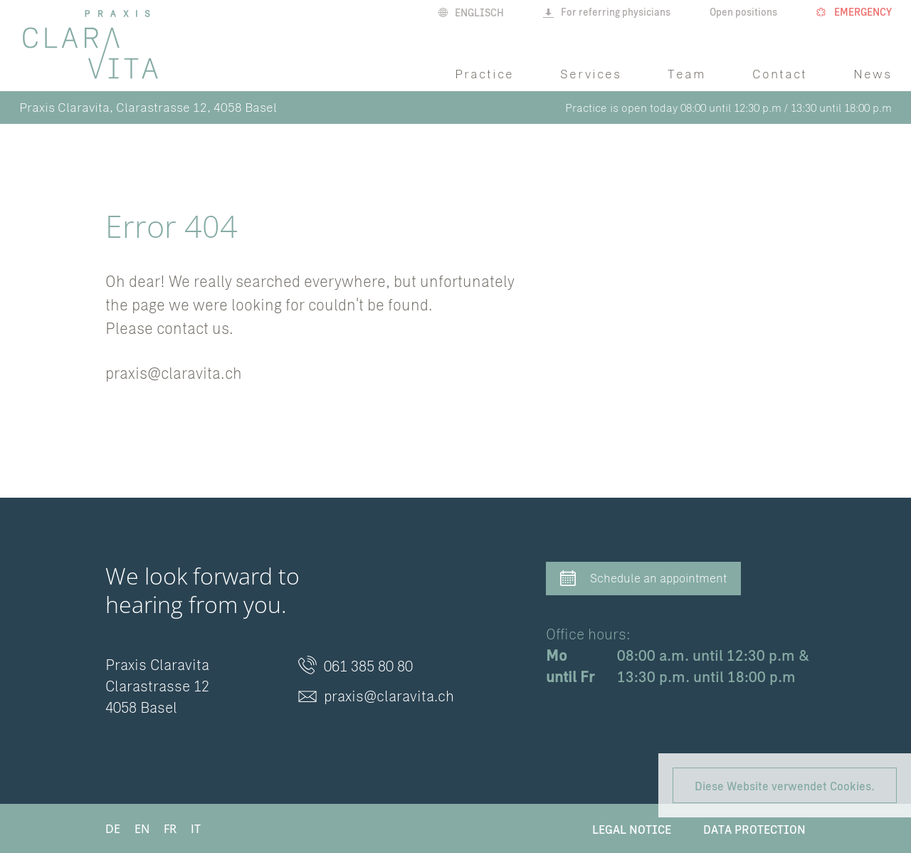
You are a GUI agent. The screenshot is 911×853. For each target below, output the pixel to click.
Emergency (854, 12)
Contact (779, 73)
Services (590, 73)
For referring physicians (606, 12)
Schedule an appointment (643, 579)
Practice (484, 73)
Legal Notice (631, 828)
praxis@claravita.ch (173, 372)
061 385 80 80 (355, 666)
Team (687, 73)
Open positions (743, 12)
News (872, 73)
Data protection (754, 828)
